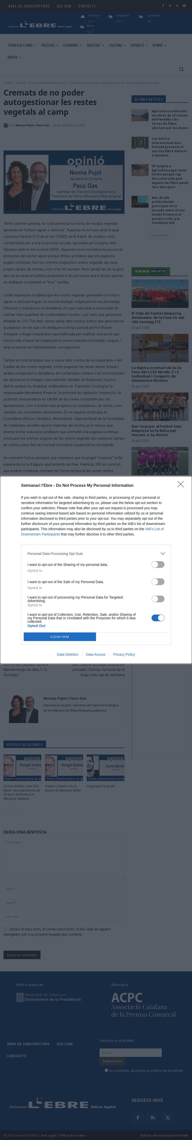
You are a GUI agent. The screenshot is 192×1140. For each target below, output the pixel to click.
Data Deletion (67, 654)
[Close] (182, 486)
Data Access (96, 654)
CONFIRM (59, 637)
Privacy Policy (124, 654)
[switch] (158, 564)
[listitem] (96, 553)
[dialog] (96, 570)
